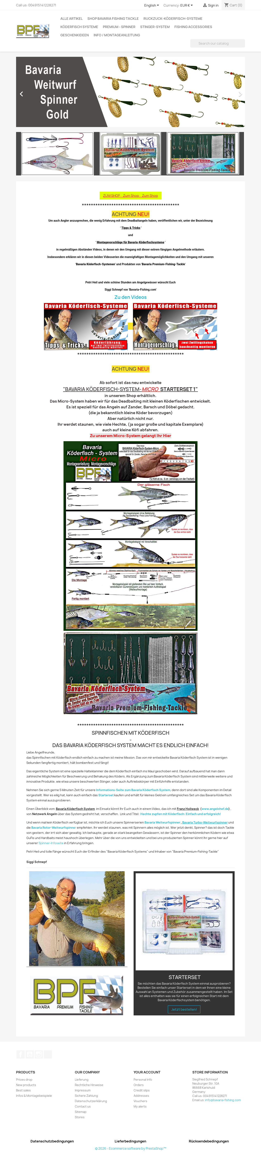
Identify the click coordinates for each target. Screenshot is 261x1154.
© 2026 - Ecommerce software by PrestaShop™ (130, 1148)
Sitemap (80, 1112)
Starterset (106, 795)
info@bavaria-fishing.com (223, 1100)
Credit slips (142, 1090)
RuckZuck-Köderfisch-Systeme (172, 18)
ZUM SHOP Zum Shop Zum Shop (130, 195)
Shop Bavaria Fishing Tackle (113, 18)
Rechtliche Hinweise (89, 1085)
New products (26, 1085)
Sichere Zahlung (86, 1096)
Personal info (143, 1080)
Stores (80, 1117)
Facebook (20, 1054)
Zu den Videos (130, 297)
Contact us (83, 1106)
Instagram (39, 1054)
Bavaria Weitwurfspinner (162, 822)
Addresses (141, 1096)
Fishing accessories (193, 27)
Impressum (83, 1090)
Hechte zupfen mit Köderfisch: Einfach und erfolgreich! (180, 814)
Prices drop (24, 1080)
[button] (33, 92)
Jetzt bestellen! (184, 1009)
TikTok (48, 1054)
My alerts (140, 1106)
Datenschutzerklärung (91, 1101)
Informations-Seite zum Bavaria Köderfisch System (133, 790)
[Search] (217, 43)
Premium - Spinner (119, 27)
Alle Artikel (71, 18)
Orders (139, 1085)
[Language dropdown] (152, 5)
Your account (147, 1072)
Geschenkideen (74, 35)
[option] (130, 92)
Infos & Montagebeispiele (34, 1096)
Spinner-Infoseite (51, 843)
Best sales (23, 1090)
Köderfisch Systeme (79, 27)
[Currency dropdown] (187, 5)
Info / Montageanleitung (117, 35)
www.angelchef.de (215, 809)
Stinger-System (155, 27)
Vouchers (140, 1101)
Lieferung (81, 1080)
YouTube (30, 1054)
